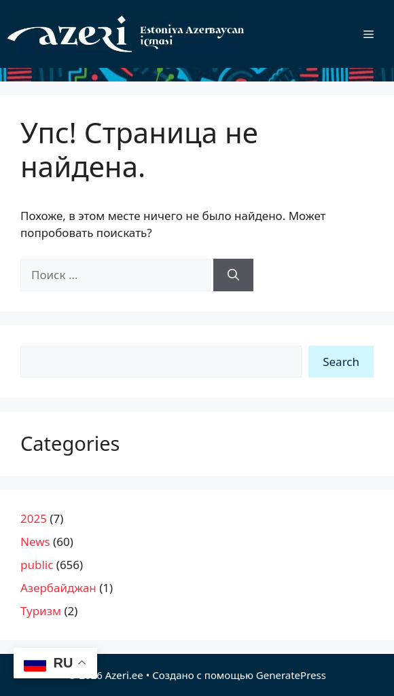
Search (341, 361)
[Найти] (233, 275)
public (36, 564)
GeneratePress (291, 675)
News (35, 541)
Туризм (40, 611)
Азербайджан (58, 588)
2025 (33, 518)
